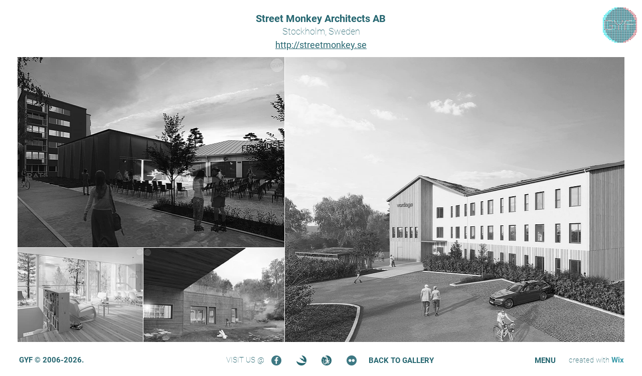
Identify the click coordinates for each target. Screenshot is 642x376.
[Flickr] (352, 360)
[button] (545, 360)
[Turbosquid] (327, 360)
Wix (617, 359)
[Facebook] (276, 360)
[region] (620, 25)
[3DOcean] (301, 360)
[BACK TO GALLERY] (401, 360)
